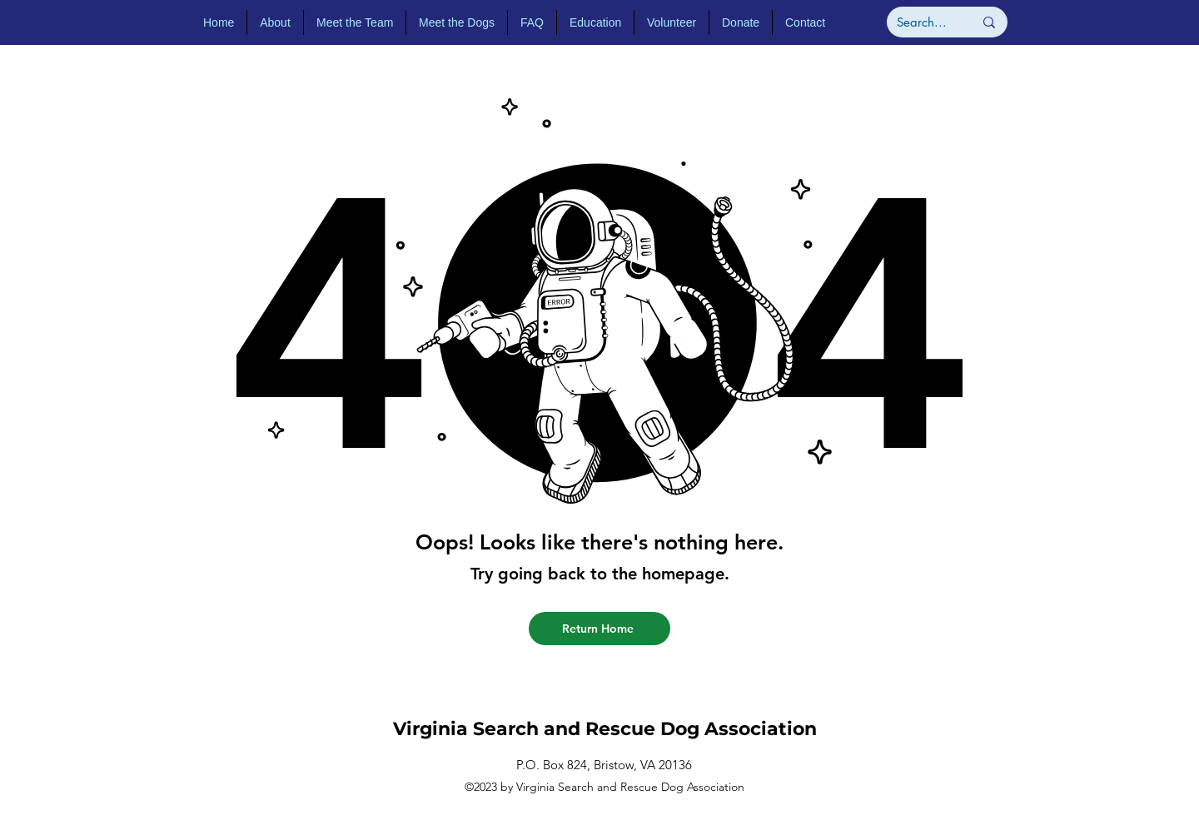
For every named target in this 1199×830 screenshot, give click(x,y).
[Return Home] (599, 628)
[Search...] (922, 22)
